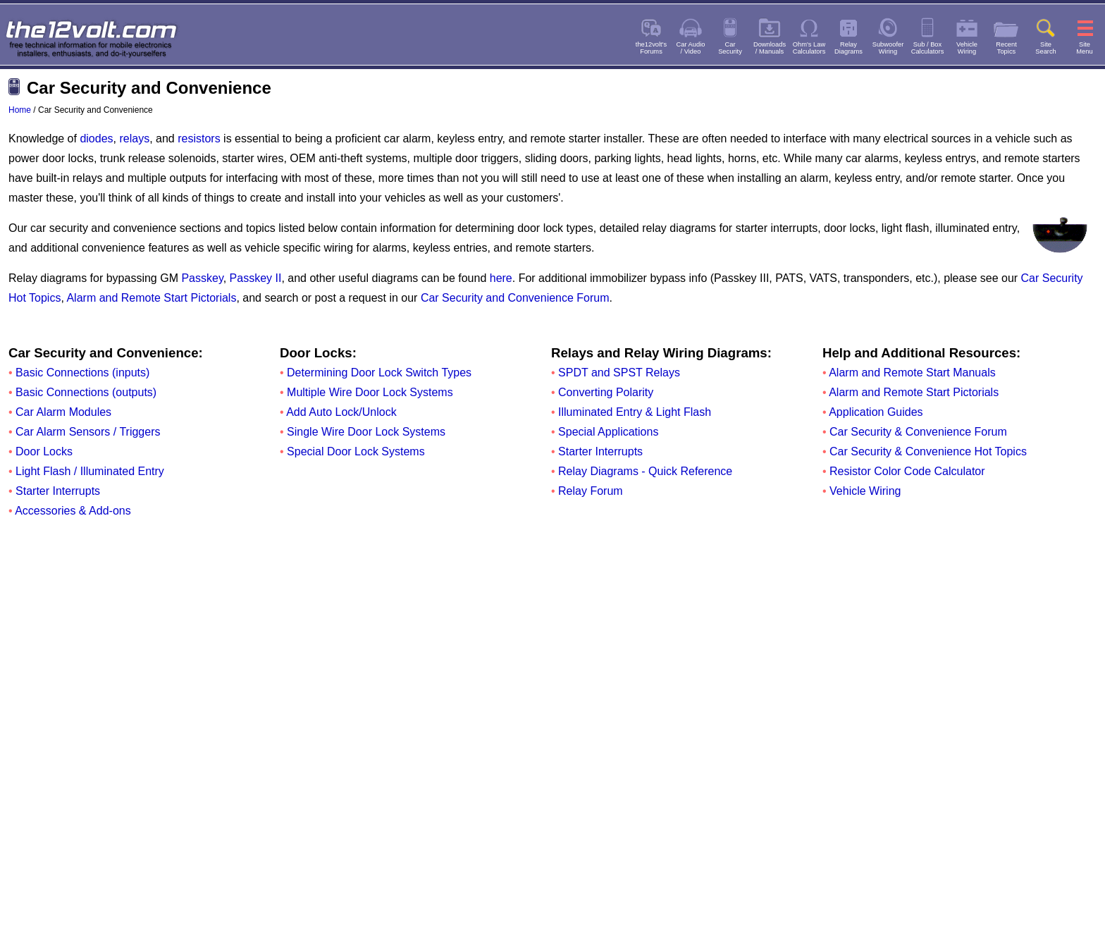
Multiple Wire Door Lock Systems (370, 392)
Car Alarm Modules (63, 412)
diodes (96, 138)
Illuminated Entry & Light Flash (634, 412)
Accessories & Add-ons (73, 511)
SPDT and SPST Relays (619, 373)
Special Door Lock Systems (356, 451)
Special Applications (608, 432)
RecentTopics (1006, 48)
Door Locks (44, 451)
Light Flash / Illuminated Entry (90, 471)
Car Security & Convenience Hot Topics (928, 451)
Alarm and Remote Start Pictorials (151, 298)
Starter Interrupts (58, 491)
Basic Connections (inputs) (82, 373)
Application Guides (875, 412)
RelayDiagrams (848, 48)
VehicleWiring (966, 48)
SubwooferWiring (888, 48)
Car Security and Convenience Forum (515, 298)
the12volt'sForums (651, 48)
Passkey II (256, 278)
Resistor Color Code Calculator (907, 471)
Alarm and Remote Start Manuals (912, 373)
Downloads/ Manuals (769, 48)
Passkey (202, 278)
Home (19, 110)
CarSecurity (730, 48)
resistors (199, 138)
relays (134, 138)
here (501, 278)
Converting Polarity (605, 392)
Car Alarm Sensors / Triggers (88, 432)
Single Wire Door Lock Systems (366, 432)
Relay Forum (590, 491)
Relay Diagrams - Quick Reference (645, 471)
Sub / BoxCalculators (927, 48)
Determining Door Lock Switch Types (379, 373)
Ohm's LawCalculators (809, 48)
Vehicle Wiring (865, 491)
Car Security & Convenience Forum (918, 432)
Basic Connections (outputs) (86, 392)
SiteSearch (1045, 48)
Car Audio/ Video (691, 48)
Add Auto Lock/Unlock (341, 412)
